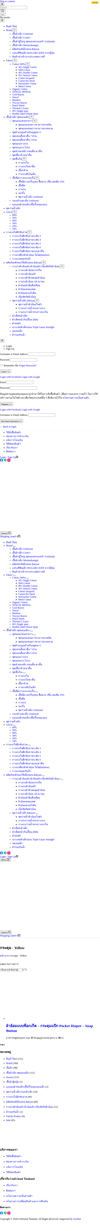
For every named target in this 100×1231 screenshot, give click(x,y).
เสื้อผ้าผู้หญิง (12, 1081)
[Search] (6, 533)
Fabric (10, 575)
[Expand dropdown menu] (14, 546)
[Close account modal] (2, 340)
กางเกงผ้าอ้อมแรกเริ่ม (30, 782)
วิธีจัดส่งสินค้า (13, 444)
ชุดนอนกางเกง (20, 657)
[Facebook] (2, 461)
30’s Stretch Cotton (27, 588)
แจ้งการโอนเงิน (14, 440)
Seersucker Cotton (27, 597)
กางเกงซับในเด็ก (27, 687)
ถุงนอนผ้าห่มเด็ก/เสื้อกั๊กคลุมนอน (29, 717)
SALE (9, 724)
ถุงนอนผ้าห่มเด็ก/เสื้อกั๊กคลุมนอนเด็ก (25, 1086)
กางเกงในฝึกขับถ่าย (17, 744)
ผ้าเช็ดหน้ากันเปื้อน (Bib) (25, 832)
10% (14, 741)
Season (9, 1077)
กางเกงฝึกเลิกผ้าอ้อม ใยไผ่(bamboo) (30, 767)
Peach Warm (18, 618)
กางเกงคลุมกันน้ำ (21, 771)
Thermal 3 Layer (20, 621)
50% (14, 730)
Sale (8, 1120)
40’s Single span (20, 624)
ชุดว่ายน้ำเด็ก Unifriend (30, 710)
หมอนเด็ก (17, 843)
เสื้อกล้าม (23, 683)
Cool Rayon (18, 607)
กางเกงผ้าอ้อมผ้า (27, 786)
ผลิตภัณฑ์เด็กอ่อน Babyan (25, 564)
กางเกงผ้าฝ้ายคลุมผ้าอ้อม (31, 790)
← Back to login (8, 426)
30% (14, 735)
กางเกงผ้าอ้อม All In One (31, 794)
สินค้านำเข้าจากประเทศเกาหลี (28, 571)
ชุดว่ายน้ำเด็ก (13, 721)
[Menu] (5, 859)
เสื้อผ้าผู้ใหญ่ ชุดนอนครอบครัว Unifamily (33, 556)
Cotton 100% (19, 577)
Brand (9, 545)
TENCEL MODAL (21, 605)
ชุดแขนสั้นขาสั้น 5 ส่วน (24, 653)
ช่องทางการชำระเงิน (17, 436)
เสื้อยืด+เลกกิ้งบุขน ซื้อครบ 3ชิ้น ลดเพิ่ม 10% (41, 695)
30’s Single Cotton (27, 580)
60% (14, 727)
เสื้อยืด (21, 698)
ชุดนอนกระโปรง (21, 660)
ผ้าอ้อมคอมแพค (27, 801)
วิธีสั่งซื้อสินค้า (13, 432)
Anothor (77, 1219)
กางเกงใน (23, 676)
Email (3, 382)
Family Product (13, 1116)
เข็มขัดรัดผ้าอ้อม (27, 809)
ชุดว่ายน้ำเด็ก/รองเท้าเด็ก (19, 1091)
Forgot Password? (27, 365)
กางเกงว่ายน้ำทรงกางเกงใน (33, 824)
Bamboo (16, 613)
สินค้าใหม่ (11, 542)
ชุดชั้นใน (17, 672)
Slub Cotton (24, 583)
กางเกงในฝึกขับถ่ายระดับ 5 (26, 756)
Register (6, 404)
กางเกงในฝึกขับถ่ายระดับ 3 (26, 748)
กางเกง (22, 702)
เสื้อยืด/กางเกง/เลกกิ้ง (24, 691)
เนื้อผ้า (9, 1067)
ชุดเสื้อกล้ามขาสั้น (22, 668)
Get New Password (11, 421)
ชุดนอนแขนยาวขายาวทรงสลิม (35, 638)
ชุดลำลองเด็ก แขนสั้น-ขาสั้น (27, 664)
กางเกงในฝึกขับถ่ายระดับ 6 (26, 759)
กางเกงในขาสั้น (26, 679)
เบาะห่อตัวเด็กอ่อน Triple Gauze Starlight (33, 839)
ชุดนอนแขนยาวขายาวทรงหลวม (35, 641)
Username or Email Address (13, 354)
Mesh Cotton (24, 599)
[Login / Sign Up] (9, 457)
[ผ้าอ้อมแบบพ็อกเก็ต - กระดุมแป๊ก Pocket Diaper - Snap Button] (35, 1018)
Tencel (15, 610)
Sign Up (10, 348)
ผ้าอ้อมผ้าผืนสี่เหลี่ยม (29, 797)
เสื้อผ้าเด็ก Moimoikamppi (25, 560)
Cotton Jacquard (26, 591)
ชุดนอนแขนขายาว (23, 634)
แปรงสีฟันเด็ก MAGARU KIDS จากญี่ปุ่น (33, 568)
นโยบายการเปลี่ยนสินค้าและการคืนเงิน (27, 1201)
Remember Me (11, 365)
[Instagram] (8, 461)
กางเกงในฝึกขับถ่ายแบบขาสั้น (28, 763)
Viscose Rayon (19, 616)
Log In (5, 371)
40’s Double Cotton (27, 586)
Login (9, 346)
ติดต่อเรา (11, 451)
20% (14, 738)
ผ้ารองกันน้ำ (18, 847)
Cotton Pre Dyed (26, 594)
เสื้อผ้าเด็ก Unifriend (22, 549)
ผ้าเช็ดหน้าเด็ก (19, 828)
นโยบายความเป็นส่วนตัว (76, 397)
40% (14, 733)
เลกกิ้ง (21, 706)
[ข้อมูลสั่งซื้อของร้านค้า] (12, 969)
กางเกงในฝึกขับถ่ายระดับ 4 (26, 752)
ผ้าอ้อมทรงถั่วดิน (27, 805)
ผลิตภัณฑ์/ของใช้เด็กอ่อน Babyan (24, 775)
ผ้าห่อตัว (16, 835)
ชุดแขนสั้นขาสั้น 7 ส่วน (24, 649)
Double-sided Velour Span (25, 627)
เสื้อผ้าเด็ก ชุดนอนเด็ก (18, 630)
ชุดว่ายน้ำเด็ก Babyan (24, 813)
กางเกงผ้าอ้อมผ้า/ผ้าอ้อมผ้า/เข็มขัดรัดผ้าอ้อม (36, 778)
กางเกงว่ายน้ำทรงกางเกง (31, 820)
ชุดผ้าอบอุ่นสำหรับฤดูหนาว (26, 645)
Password (4, 359)
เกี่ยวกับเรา (12, 447)
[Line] (5, 461)
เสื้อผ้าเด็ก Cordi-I (21, 552)
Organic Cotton (19, 602)
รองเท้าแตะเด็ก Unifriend (25, 714)
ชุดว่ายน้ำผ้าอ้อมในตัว (30, 816)
